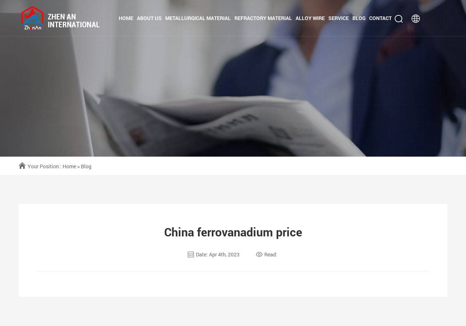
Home (126, 18)
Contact (380, 18)
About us (149, 18)
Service (338, 18)
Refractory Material (263, 18)
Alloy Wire (310, 18)
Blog (359, 18)
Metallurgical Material (198, 18)
